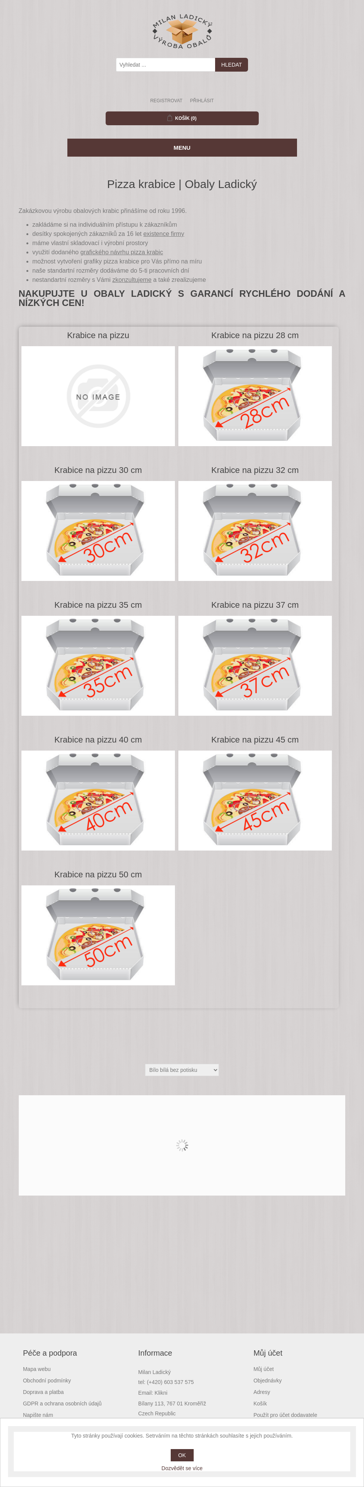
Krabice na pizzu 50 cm (98, 874)
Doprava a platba (43, 1392)
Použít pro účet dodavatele (285, 1415)
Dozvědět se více (182, 1468)
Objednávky (267, 1380)
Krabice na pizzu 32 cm (255, 470)
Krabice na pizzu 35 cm (98, 605)
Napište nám (38, 1415)
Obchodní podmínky (47, 1380)
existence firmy (163, 234)
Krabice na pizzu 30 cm (98, 470)
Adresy (261, 1392)
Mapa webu (37, 1369)
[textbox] (165, 65)
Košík (260, 1403)
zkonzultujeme (132, 279)
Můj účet (263, 1369)
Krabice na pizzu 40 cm (98, 739)
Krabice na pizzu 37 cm (255, 605)
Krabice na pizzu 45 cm (255, 739)
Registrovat (166, 100)
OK (182, 1455)
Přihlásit (202, 100)
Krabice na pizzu (98, 335)
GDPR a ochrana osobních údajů (62, 1403)
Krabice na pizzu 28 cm (255, 335)
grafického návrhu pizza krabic (121, 252)
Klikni (161, 1393)
